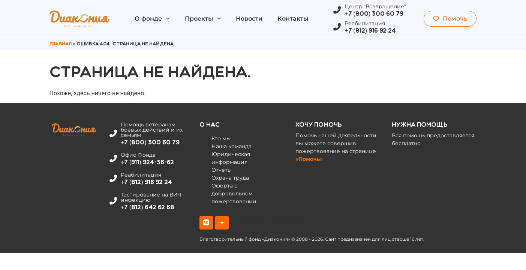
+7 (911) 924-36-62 (147, 162)
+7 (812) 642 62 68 (147, 207)
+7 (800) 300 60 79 (374, 13)
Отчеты (221, 169)
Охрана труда (230, 177)
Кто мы (221, 138)
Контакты (292, 18)
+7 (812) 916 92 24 (370, 30)
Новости (249, 18)
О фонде (152, 18)
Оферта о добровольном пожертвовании (233, 193)
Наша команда (231, 146)
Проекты (203, 18)
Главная (60, 44)
